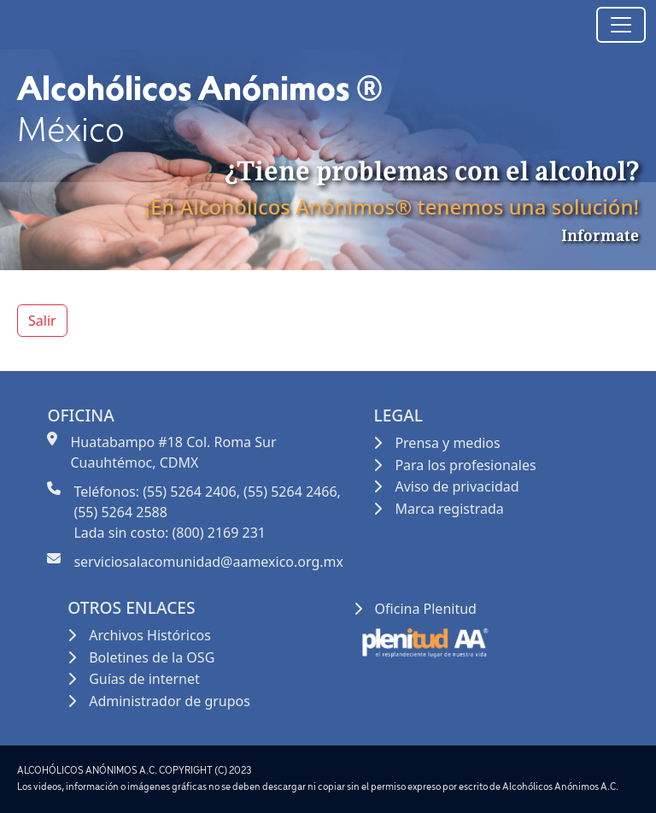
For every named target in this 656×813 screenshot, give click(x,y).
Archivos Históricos (150, 635)
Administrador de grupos (169, 701)
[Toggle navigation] (621, 25)
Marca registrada (449, 508)
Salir (42, 320)
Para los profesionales (465, 465)
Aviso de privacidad (456, 486)
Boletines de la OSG (151, 657)
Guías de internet (144, 678)
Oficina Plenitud (426, 608)
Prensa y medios (447, 442)
